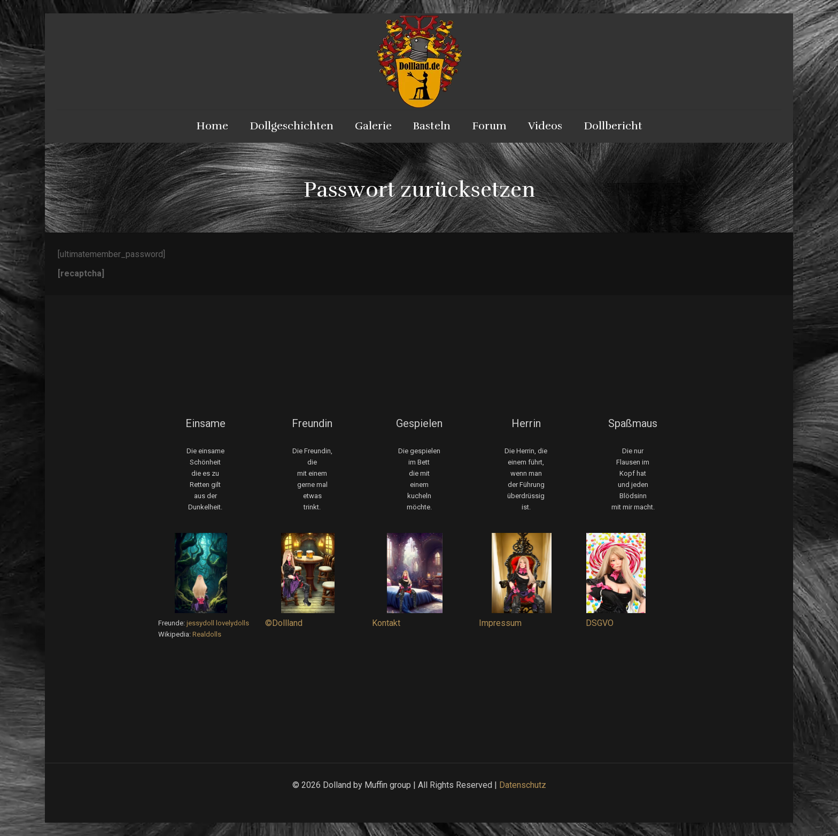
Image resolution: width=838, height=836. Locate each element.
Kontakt (386, 623)
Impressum (500, 623)
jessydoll (200, 623)
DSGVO (600, 623)
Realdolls (206, 634)
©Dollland (283, 623)
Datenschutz (522, 785)
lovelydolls (232, 623)
